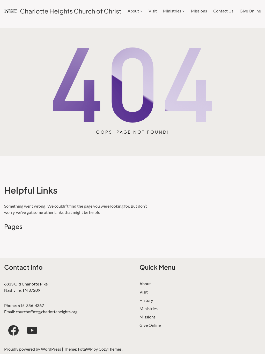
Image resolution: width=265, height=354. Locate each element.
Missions (147, 316)
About (145, 283)
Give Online (150, 325)
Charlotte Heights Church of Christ (70, 11)
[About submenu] (141, 11)
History (146, 300)
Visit (143, 291)
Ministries (148, 308)
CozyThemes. (110, 348)
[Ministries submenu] (183, 11)
